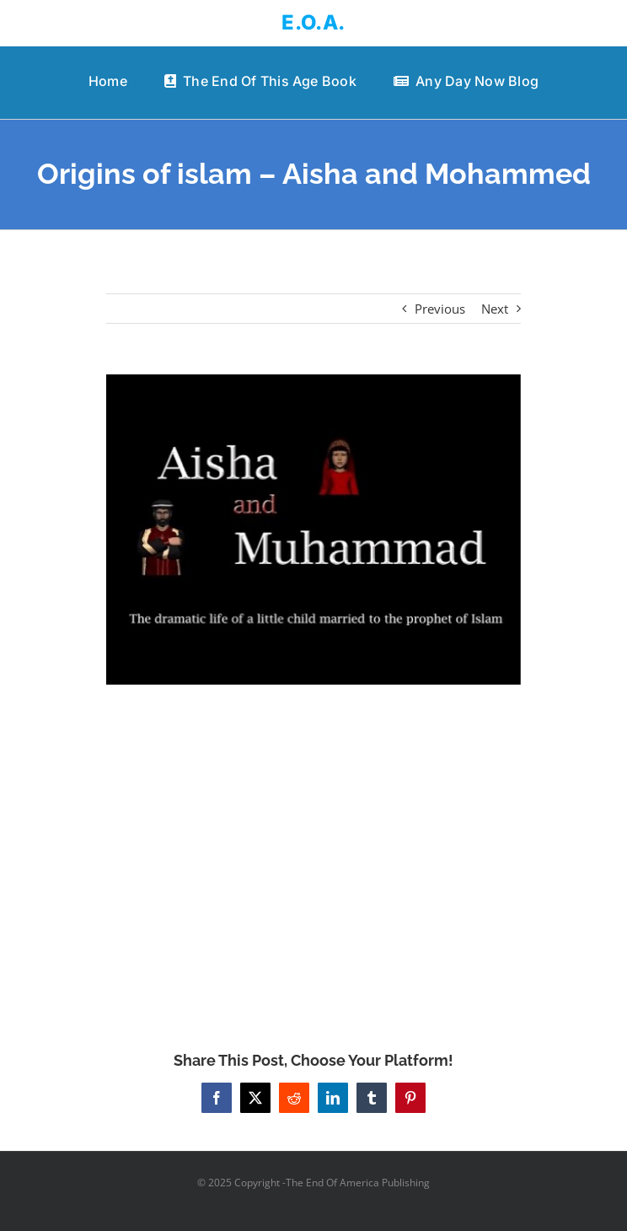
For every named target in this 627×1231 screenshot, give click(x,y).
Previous (440, 308)
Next (494, 308)
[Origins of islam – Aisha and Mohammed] (313, 529)
